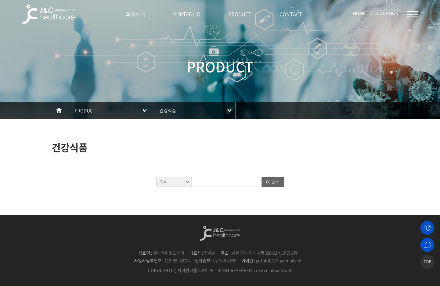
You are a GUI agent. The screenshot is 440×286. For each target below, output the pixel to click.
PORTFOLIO (186, 14)
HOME (359, 13)
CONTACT (290, 14)
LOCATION (387, 13)
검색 (275, 182)
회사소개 (135, 14)
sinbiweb (283, 270)
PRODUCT (239, 14)
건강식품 (167, 110)
